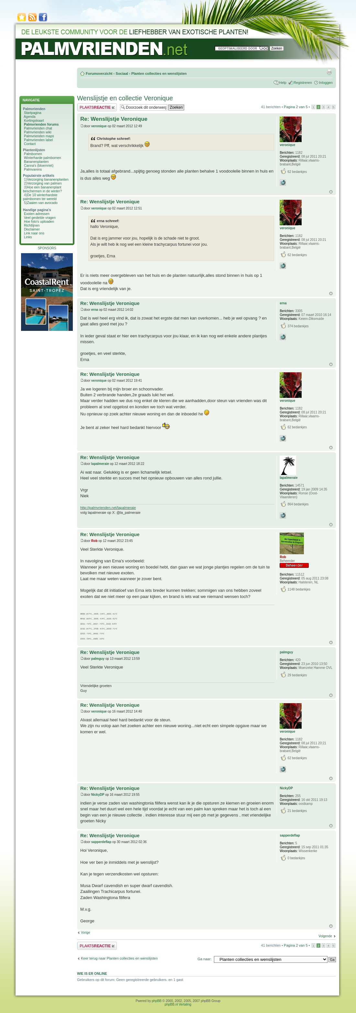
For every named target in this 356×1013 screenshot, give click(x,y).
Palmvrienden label (38, 140)
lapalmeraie (100, 464)
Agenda (29, 116)
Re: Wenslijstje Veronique (114, 119)
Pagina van (295, 107)
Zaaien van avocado (42, 203)
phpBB (156, 1001)
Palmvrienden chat (38, 128)
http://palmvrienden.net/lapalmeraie (108, 508)
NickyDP (98, 794)
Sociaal (122, 73)
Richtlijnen (31, 225)
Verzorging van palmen (44, 183)
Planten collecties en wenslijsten (159, 73)
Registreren (303, 82)
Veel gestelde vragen (40, 217)
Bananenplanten (36, 161)
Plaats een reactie (97, 107)
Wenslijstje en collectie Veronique (125, 98)
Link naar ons (34, 233)
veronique (99, 126)
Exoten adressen (37, 214)
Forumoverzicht (99, 73)
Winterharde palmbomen (42, 158)
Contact (30, 144)
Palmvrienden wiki (37, 132)
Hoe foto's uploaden (39, 221)
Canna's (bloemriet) (38, 165)
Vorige (85, 932)
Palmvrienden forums (41, 124)
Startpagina (32, 113)
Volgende (325, 936)
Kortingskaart (34, 120)
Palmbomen (33, 154)
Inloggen (326, 82)
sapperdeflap (101, 842)
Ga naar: (204, 959)
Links (28, 237)
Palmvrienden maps (39, 136)
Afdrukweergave (329, 72)
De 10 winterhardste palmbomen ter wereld (40, 197)
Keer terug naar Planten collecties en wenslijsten (119, 958)
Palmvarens (33, 169)
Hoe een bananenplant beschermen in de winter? (42, 189)
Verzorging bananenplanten (47, 179)
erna (94, 309)
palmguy (98, 658)
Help (282, 82)
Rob (94, 541)
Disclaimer (32, 229)
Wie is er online (92, 973)
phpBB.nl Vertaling (178, 1004)
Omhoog (331, 192)
